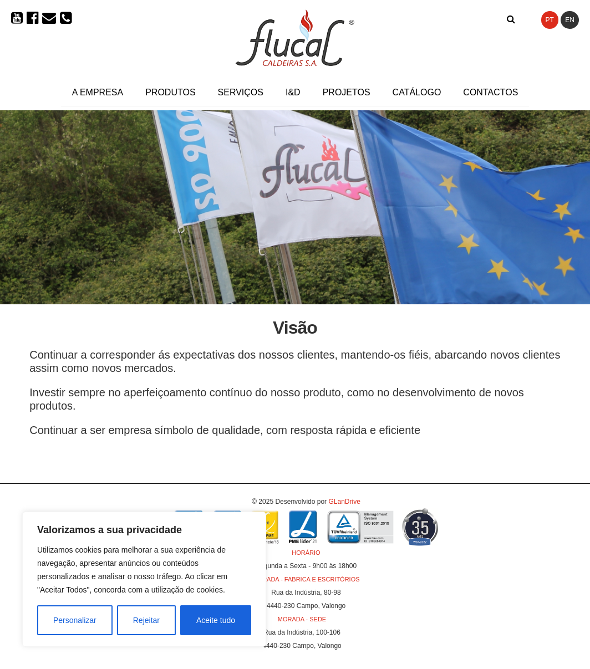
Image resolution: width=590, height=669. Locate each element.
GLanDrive (344, 501)
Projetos (346, 92)
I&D (293, 92)
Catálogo (417, 92)
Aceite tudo (215, 620)
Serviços (240, 92)
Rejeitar (146, 620)
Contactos (490, 92)
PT (550, 20)
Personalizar (74, 620)
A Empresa (97, 92)
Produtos (170, 92)
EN (569, 20)
